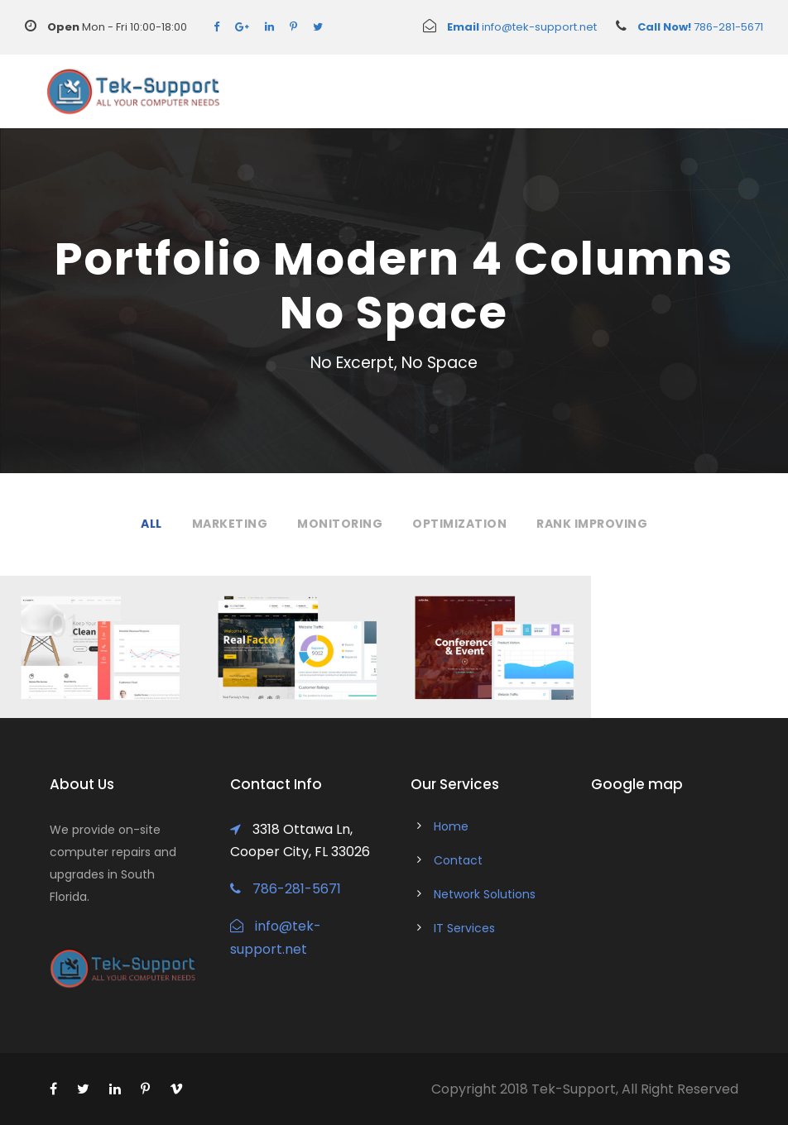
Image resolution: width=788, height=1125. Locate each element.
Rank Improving (591, 523)
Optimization (459, 523)
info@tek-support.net (510, 27)
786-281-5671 (680, 27)
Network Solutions (485, 894)
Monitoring (339, 523)
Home (451, 826)
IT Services (464, 928)
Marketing (230, 523)
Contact (458, 860)
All (151, 523)
